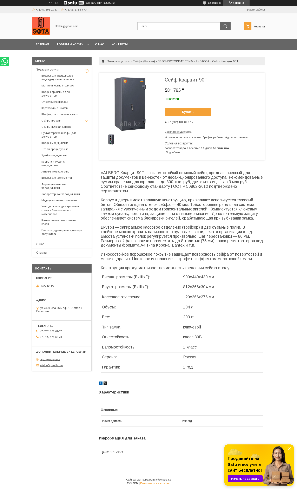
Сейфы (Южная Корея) (56, 126)
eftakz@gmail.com (51, 365)
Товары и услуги (70, 44)
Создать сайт (94, 2)
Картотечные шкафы (54, 108)
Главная (42, 44)
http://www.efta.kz (50, 359)
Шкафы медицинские (54, 142)
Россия (189, 357)
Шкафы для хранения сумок (59, 114)
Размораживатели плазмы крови (58, 222)
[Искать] (225, 26)
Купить (188, 112)
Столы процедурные (54, 149)
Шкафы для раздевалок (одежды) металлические (57, 77)
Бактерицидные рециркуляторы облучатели (61, 232)
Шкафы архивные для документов (55, 93)
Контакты (120, 44)
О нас (99, 44)
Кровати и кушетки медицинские (53, 163)
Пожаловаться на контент (155, 483)
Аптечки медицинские (55, 171)
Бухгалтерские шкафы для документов (58, 134)
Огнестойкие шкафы (54, 101)
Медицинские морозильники (59, 200)
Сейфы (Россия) (144, 61)
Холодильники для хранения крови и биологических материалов (60, 210)
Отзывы (41, 252)
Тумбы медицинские (54, 155)
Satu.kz (166, 479)
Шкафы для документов (57, 177)
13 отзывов (214, 2)
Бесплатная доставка (178, 131)
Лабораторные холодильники (60, 194)
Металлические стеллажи (57, 85)
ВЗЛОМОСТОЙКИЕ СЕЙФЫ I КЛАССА (183, 61)
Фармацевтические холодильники (53, 186)
